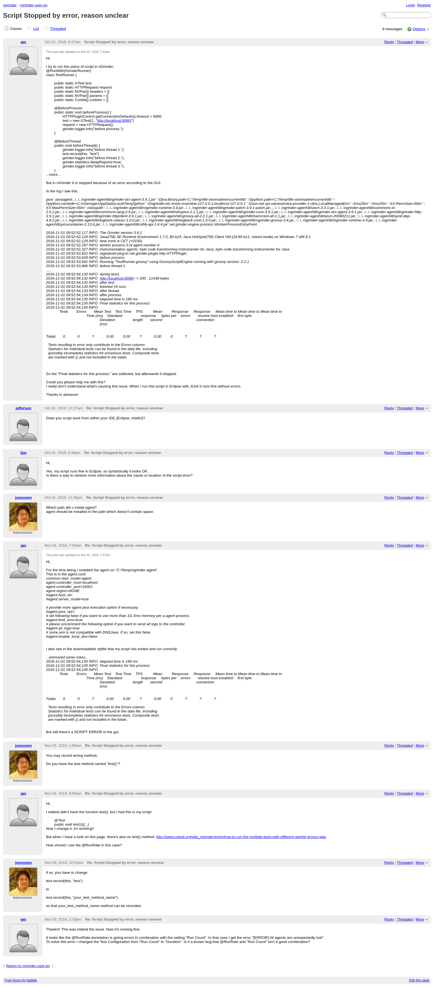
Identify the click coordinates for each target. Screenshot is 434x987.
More (420, 42)
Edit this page (419, 980)
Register (424, 5)
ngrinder (10, 5)
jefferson (23, 408)
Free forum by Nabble (21, 980)
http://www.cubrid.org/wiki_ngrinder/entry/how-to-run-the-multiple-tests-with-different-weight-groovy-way (241, 837)
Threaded (58, 29)
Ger (23, 453)
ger (23, 42)
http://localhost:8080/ (114, 120)
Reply (389, 42)
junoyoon (23, 497)
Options (418, 29)
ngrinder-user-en (33, 5)
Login (410, 5)
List (36, 29)
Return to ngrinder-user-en (28, 966)
